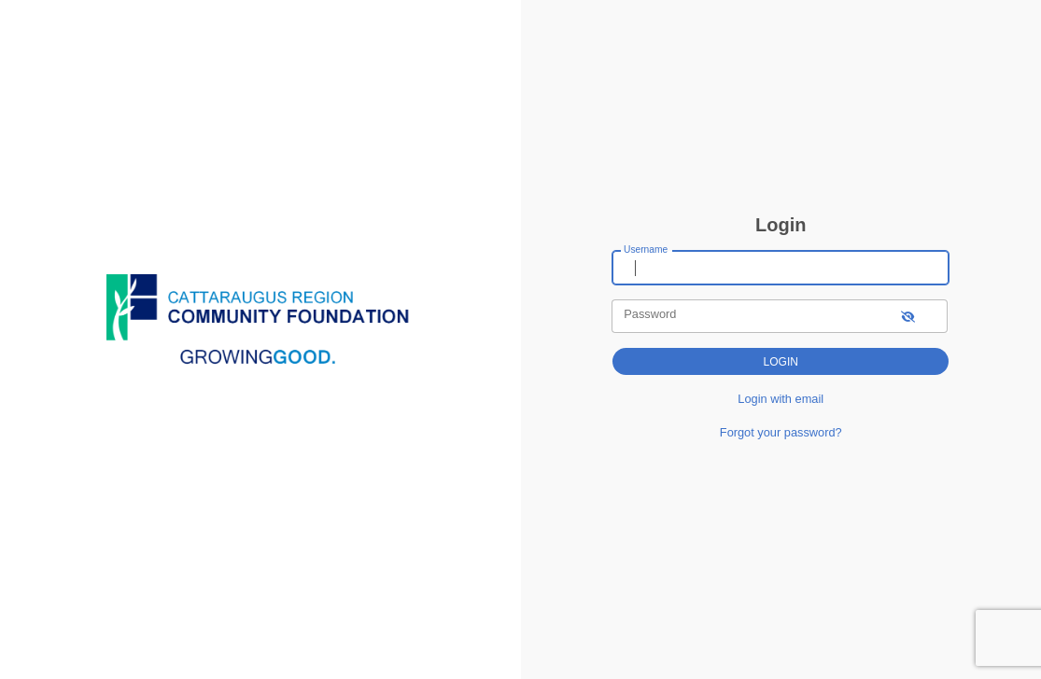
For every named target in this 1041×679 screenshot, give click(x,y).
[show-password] (908, 315)
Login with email (780, 399)
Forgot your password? (781, 432)
